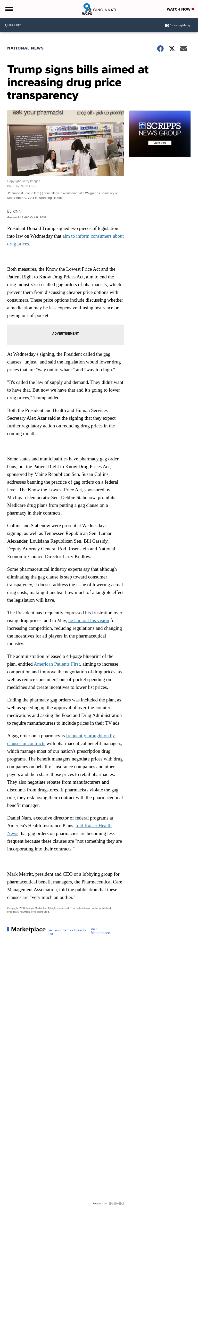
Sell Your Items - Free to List (67, 932)
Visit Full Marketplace (100, 930)
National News (25, 48)
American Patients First (57, 664)
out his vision (95, 620)
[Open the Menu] (8, 9)
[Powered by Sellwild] (116, 1203)
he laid (74, 620)
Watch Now (180, 9)
